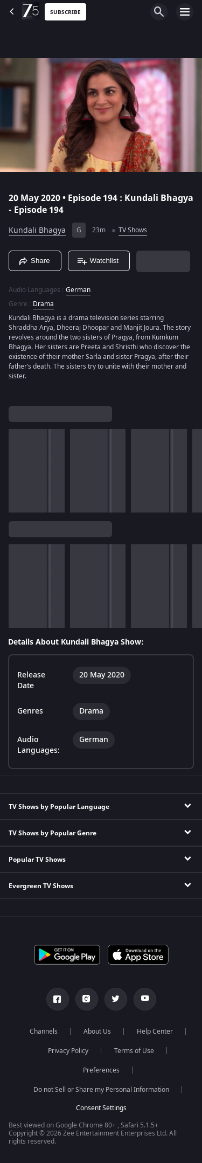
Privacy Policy (68, 1051)
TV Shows (133, 230)
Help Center (155, 1031)
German (78, 290)
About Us (97, 1031)
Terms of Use (134, 1051)
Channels (44, 1031)
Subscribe (65, 12)
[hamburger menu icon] (184, 11)
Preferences (101, 1070)
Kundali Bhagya (37, 230)
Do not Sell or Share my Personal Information (101, 1090)
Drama (43, 304)
